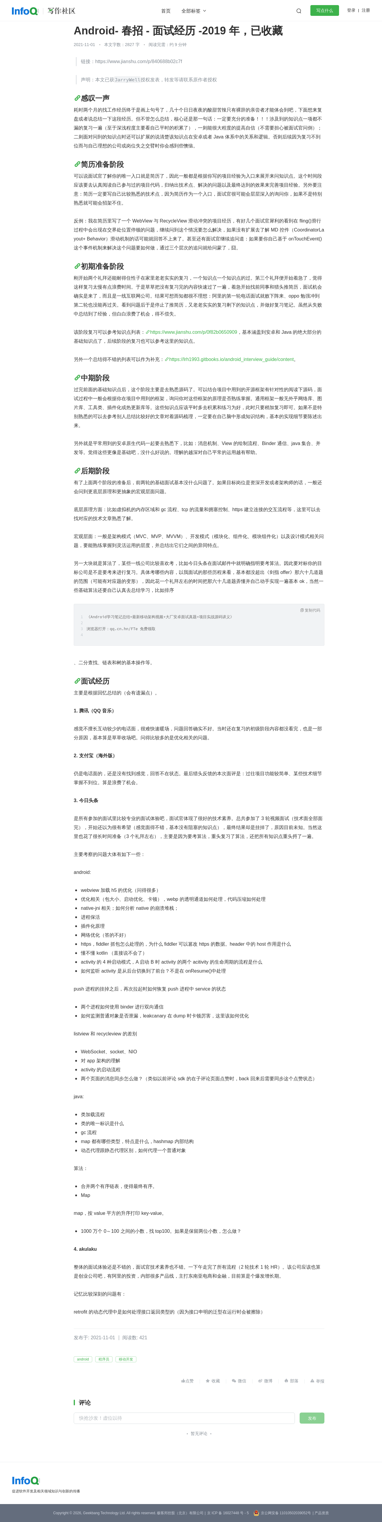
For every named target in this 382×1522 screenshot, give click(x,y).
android (83, 1359)
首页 (166, 10)
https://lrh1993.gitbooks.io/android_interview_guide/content (231, 359)
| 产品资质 (320, 1513)
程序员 (103, 1359)
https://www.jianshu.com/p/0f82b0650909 (193, 332)
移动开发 (126, 1359)
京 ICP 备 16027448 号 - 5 (228, 1513)
